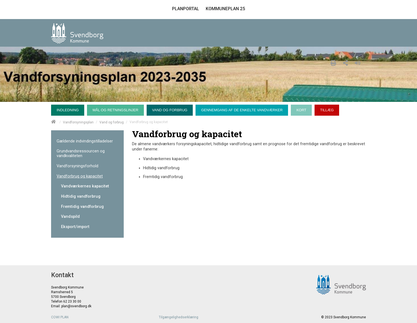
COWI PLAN (59, 317)
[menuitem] (69, 109)
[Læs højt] (359, 62)
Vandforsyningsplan (78, 122)
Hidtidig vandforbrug (81, 196)
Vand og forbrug (111, 122)
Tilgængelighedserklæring (178, 317)
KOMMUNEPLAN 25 (225, 8)
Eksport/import (75, 226)
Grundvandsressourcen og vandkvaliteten (81, 153)
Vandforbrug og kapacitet (80, 176)
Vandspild (70, 216)
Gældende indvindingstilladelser (85, 141)
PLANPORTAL (185, 8)
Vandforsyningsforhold (77, 166)
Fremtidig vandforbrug (82, 206)
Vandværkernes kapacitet (85, 186)
